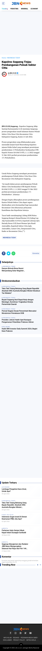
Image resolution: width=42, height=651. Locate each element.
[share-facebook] (4, 253)
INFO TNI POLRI (8, 514)
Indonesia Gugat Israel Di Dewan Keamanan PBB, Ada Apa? (14, 518)
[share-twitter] (8, 253)
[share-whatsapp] (13, 253)
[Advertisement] (21, 33)
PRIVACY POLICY (19, 640)
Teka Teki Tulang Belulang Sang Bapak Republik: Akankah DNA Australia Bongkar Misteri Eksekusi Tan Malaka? (21, 290)
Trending (5, 9)
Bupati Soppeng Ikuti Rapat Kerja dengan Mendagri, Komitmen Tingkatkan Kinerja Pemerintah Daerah (18, 302)
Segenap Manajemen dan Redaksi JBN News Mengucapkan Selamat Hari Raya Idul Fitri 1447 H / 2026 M (15, 546)
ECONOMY (34, 9)
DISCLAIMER (7, 640)
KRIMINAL (24, 9)
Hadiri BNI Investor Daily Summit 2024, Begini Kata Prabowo (19, 330)
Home (4, 58)
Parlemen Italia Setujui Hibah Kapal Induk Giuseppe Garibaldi (14, 531)
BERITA (5, 528)
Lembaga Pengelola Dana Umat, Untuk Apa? (14, 490)
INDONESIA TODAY (9, 237)
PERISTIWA (14, 9)
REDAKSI (16, 638)
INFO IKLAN (7, 638)
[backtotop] (21, 645)
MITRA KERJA (31, 640)
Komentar (36, 253)
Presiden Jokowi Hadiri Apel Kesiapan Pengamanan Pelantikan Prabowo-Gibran (18, 321)
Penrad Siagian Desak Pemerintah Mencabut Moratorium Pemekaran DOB (19, 312)
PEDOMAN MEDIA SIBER (29, 638)
